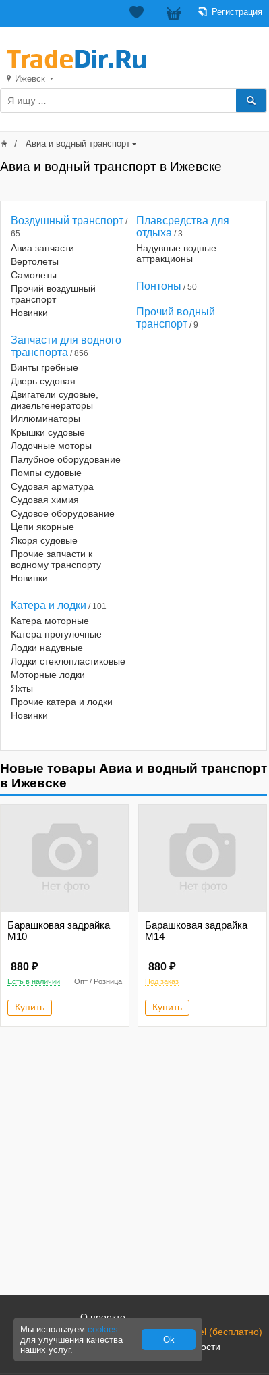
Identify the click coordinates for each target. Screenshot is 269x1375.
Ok (169, 1339)
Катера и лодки (48, 605)
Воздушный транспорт (67, 220)
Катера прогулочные (56, 634)
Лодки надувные (47, 647)
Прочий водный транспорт (175, 318)
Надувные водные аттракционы (176, 253)
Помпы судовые (46, 472)
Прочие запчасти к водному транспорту (56, 559)
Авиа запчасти (42, 247)
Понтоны (158, 286)
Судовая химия (45, 499)
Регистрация (237, 12)
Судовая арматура (52, 486)
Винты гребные (44, 367)
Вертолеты (35, 261)
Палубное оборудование (66, 459)
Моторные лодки (48, 674)
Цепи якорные (42, 526)
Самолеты (34, 274)
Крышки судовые (48, 432)
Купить (29, 1007)
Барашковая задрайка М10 (58, 930)
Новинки (29, 312)
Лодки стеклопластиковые (68, 661)
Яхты (22, 688)
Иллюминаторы (45, 418)
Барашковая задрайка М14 (196, 930)
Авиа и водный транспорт (78, 143)
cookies (103, 1329)
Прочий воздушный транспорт (53, 294)
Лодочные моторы (51, 445)
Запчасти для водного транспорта (66, 346)
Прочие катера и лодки (62, 701)
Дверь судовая (43, 380)
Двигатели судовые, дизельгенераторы (54, 400)
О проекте (102, 1317)
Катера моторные (50, 620)
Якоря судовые (44, 540)
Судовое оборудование (63, 513)
